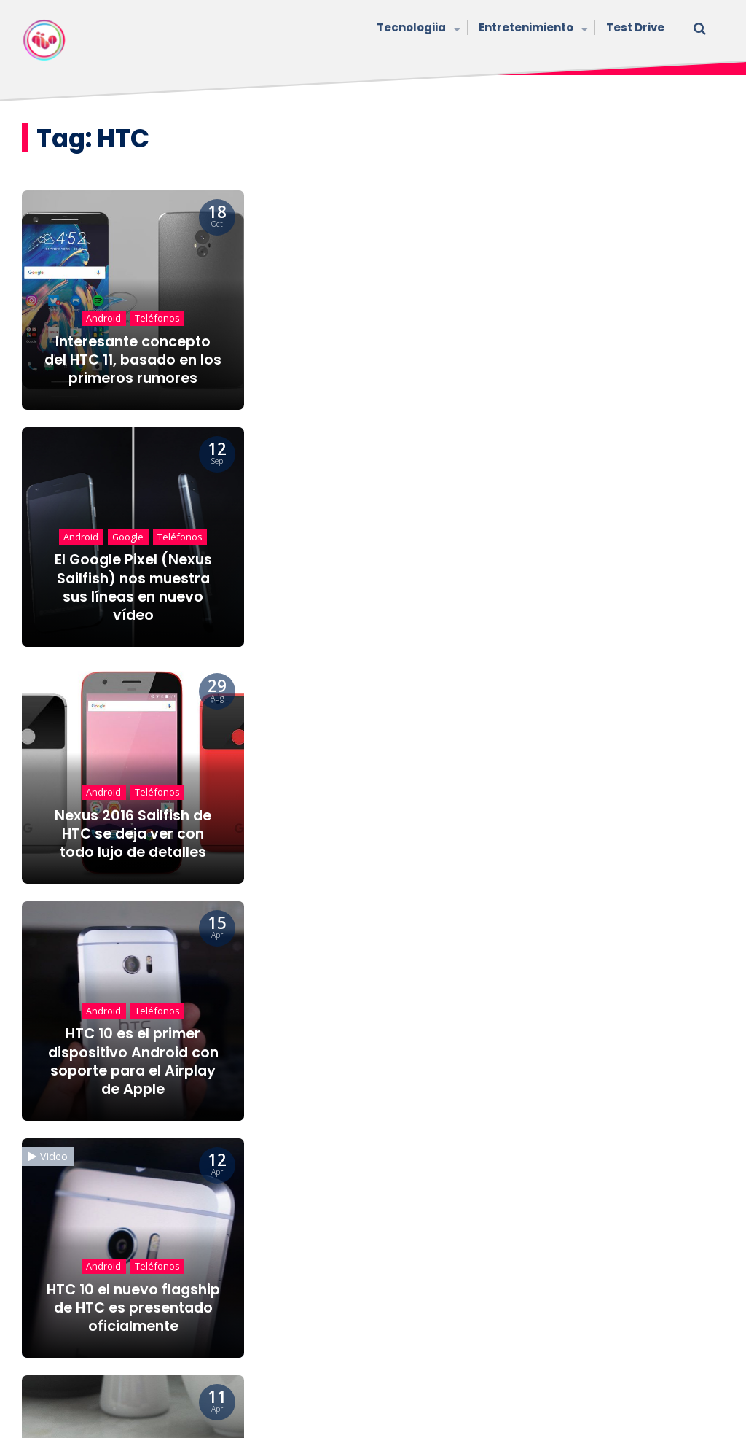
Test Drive (635, 27)
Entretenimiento (531, 29)
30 (429, 1164)
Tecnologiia (417, 29)
